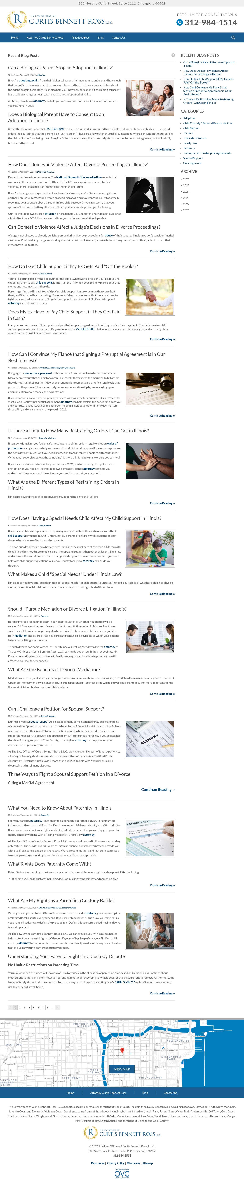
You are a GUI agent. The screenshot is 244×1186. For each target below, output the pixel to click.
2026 (185, 179)
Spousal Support (48, 716)
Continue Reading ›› (162, 149)
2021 (185, 210)
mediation (21, 635)
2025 (185, 185)
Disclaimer (133, 1163)
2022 (185, 204)
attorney (39, 101)
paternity (36, 820)
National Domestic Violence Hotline (79, 177)
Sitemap (148, 1163)
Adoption (41, 75)
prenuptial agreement (38, 373)
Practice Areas (80, 37)
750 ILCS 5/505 (84, 329)
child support (43, 282)
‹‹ (10, 1007)
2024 (185, 191)
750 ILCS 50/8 (55, 129)
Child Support (45, 273)
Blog (100, 37)
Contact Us (118, 37)
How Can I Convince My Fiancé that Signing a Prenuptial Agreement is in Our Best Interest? (207, 91)
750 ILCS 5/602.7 (124, 982)
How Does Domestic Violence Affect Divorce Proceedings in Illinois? (205, 72)
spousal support (39, 721)
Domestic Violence (45, 172)
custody (90, 913)
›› (57, 1007)
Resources (98, 1163)
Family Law (190, 143)
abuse (109, 235)
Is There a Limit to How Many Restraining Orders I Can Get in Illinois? (208, 100)
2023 (185, 197)
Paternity (45, 815)
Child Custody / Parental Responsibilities (57, 907)
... (53, 1007)
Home (15, 37)
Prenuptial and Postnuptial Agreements (57, 367)
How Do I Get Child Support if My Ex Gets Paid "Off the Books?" (208, 80)
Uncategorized (192, 163)
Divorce (44, 616)
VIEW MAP (122, 1069)
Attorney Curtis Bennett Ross (45, 37)
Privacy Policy (116, 1163)
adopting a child (29, 80)
